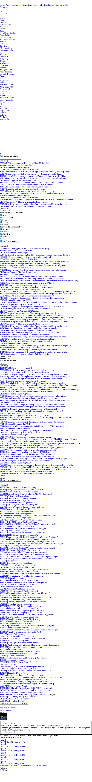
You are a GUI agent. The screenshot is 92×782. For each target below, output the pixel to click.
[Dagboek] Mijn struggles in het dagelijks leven (22, 647)
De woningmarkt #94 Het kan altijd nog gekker (21, 576)
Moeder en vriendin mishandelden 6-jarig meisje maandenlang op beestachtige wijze (35, 345)
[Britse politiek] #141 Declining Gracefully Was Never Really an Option (31, 537)
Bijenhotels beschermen (12, 656)
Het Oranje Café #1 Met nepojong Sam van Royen (22, 507)
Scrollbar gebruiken (10, 156)
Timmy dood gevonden (12, 660)
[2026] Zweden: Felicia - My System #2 (19, 535)
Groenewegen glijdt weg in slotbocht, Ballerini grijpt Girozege (26, 354)
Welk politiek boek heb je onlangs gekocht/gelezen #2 (23, 682)
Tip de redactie (5, 119)
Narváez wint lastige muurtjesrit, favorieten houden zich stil (25, 257)
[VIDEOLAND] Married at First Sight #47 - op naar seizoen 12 (27, 524)
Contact (3, 113)
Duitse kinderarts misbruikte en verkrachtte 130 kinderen (25, 335)
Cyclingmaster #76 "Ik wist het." (16, 623)
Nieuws (30, 5)
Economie (4, 27)
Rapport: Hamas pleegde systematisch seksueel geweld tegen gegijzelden (31, 448)
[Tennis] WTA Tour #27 (13, 673)
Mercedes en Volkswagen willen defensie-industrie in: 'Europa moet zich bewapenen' (36, 294)
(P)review (6, 234)
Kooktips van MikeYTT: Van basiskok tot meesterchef (24, 552)
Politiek (3, 29)
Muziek (3, 42)
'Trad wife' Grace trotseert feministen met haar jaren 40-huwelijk (28, 185)
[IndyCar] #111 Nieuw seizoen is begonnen (20, 643)
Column (5, 232)
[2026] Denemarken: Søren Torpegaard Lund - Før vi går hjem (27, 694)
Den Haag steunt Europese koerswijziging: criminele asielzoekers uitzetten (32, 193)
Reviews (44, 5)
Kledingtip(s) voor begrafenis (14, 641)
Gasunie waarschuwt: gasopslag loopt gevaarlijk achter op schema (28, 398)
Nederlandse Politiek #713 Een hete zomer (20, 550)
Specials (59, 5)
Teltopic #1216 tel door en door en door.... (19, 492)
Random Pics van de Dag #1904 (15, 195)
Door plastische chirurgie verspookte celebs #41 (22, 610)
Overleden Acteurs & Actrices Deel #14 (19, 591)
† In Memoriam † (8, 732)
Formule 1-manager (7, 74)
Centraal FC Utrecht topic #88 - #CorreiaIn (19, 585)
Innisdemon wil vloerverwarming (16, 587)
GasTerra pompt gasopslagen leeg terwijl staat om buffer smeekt (28, 450)
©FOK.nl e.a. (5, 770)
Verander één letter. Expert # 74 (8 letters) (19, 628)
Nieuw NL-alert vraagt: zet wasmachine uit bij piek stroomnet (27, 191)
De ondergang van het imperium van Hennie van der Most (25, 309)
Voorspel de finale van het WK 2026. (17, 526)
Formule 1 (4, 57)
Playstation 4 (5, 80)
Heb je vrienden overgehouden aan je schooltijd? (22, 692)
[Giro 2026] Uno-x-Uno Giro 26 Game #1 (20, 522)
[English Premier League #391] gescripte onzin (21, 600)
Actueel (3, 20)
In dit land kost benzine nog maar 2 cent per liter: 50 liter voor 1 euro (29, 332)
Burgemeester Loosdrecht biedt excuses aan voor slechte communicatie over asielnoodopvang (39, 281)
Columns (37, 5)
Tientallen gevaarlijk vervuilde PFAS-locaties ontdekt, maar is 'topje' (29, 630)
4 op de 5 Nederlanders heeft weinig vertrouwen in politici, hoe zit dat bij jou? (33, 469)
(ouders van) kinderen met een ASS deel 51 (20, 651)
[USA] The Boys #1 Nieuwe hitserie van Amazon (22, 638)
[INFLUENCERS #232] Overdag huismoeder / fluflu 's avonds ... (29, 548)
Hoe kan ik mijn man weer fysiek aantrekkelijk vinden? (25, 593)
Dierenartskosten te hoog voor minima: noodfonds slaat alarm (27, 339)
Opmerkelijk (5, 35)
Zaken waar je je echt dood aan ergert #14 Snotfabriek (24, 569)
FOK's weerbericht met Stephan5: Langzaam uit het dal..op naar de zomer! (31, 279)
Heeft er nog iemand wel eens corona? (18, 565)
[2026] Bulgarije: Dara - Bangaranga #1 (18, 505)
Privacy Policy (25, 766)
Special (5, 236)
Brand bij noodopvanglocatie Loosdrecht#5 (20, 617)
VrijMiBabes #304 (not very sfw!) (16, 165)
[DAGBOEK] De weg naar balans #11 (18, 697)
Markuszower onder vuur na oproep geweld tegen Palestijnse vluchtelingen (32, 315)
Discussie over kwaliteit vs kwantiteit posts (19, 572)
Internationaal (5, 24)
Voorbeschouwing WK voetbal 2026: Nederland (21, 348)
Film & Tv (6, 222)
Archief (65, 5)
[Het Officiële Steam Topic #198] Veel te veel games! (24, 554)
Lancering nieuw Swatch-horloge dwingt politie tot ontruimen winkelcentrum (33, 178)
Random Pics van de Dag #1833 (15, 435)
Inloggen (3, 7)
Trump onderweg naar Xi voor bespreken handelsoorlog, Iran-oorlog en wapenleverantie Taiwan (40, 443)
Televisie (3, 46)
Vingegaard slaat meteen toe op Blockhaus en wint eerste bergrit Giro (29, 313)
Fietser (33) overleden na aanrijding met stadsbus (22, 666)
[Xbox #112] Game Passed (13, 686)
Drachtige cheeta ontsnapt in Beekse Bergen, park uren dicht (26, 446)
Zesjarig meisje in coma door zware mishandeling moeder (26, 559)
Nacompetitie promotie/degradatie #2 (17, 503)
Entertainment (5, 37)
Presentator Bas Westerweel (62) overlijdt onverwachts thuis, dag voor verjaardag (34, 172)
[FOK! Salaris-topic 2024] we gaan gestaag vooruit (23, 658)
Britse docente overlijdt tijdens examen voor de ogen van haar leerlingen (31, 174)
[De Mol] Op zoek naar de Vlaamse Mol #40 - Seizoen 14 (26, 494)
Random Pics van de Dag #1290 (15, 428)
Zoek (14, 5)
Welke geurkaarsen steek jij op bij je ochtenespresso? (23, 582)
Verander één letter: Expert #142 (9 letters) (20, 621)
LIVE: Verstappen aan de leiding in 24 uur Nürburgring (24, 163)
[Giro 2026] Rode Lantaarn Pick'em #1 (18, 498)
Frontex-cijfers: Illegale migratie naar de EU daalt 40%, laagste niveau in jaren (33, 322)
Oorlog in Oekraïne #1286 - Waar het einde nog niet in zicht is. (27, 539)
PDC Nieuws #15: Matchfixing (14, 496)
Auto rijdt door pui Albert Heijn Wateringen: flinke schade (25, 454)
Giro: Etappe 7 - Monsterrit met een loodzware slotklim (24, 202)
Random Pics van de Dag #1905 (15, 167)
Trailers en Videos (7, 98)
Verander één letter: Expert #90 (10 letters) (20, 619)
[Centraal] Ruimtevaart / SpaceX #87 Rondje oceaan (24, 602)
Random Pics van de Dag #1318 (15, 424)
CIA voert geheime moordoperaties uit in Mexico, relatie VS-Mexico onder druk (34, 307)
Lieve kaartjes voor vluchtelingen (16, 563)
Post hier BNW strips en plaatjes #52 (17, 567)
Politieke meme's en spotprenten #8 (17, 513)
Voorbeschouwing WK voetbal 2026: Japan (19, 198)
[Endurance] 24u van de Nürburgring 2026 (20, 487)
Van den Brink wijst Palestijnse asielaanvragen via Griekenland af (28, 350)
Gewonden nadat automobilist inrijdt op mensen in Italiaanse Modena (30, 574)
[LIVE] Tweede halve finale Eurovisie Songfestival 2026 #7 (26, 671)
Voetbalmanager (6, 72)
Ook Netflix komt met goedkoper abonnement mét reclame (26, 206)
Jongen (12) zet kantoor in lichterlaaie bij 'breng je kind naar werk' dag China (33, 176)
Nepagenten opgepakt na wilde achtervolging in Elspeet (24, 187)
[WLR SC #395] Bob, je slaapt (15, 546)
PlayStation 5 (5, 89)
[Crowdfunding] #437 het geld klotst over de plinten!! (24, 679)
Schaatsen (4, 65)
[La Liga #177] (9, 561)
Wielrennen (4, 63)
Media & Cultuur (6, 48)
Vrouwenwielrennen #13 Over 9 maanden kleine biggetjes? (26, 615)
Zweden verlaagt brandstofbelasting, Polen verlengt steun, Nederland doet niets (33, 204)
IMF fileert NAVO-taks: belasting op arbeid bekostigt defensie (27, 474)
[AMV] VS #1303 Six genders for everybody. (20, 606)
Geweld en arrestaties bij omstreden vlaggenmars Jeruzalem (26, 341)
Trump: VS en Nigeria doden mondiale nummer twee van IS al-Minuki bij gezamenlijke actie (38, 291)
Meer (2, 104)
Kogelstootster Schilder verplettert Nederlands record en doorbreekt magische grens (35, 255)
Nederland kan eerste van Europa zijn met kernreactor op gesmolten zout (31, 677)
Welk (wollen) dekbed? (12, 701)
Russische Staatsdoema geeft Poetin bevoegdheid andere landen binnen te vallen (34, 352)
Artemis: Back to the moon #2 (15, 699)
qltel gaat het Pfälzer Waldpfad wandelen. (19, 608)
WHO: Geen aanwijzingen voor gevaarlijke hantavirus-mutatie (27, 287)
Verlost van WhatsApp (11, 634)
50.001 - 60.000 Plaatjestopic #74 (16, 511)
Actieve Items (21, 5)
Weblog (8, 5)
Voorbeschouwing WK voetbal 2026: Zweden (20, 170)
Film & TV (4, 91)
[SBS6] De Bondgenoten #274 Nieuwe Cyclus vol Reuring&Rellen (29, 516)
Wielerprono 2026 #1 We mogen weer (18, 669)
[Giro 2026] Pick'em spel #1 (14, 500)
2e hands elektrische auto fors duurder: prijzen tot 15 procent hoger (29, 556)
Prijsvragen (4, 111)
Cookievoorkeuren (39, 766)
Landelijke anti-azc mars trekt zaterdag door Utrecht (23, 189)
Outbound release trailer (12, 274)
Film (2, 44)
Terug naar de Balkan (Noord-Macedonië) (19, 509)
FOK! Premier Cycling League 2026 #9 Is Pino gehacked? (26, 688)
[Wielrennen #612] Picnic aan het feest (17, 589)
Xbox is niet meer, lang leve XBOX (17, 268)
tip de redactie (5, 710)
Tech (2, 31)
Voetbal (3, 55)
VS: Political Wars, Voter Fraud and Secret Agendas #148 (25, 690)
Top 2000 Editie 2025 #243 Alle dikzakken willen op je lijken (27, 625)
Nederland (4, 22)
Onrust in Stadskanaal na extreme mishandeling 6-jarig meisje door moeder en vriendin (36, 200)
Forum (2, 5)
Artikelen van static (7, 708)
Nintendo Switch (6, 85)
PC (1, 78)
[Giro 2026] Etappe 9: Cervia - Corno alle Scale (21, 520)
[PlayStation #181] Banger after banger (18, 654)
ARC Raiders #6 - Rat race (14, 595)
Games (2, 76)
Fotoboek (3, 108)
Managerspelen (6, 70)
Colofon (3, 115)
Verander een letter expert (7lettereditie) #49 (20, 632)
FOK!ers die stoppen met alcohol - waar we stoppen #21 (25, 528)
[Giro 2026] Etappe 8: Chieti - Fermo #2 (18, 662)
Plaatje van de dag (10, 649)
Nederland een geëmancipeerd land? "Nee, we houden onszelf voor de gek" (32, 544)
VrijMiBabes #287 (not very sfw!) (16, 413)
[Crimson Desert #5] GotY (14, 531)
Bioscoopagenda (6, 50)
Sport (2, 52)
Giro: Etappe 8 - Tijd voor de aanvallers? (18, 180)
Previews (51, 5)
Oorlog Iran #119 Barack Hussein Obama (19, 580)
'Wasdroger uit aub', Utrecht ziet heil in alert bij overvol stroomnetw (29, 645)
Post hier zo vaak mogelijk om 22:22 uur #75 (21, 613)
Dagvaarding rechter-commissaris (16, 604)
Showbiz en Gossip (7, 33)
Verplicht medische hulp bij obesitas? (17, 636)
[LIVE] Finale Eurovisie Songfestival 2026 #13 (21, 490)
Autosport (4, 59)
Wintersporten (5, 67)
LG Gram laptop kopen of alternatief (17, 578)
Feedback (3, 117)
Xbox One (4, 83)
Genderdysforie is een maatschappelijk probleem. (22, 533)
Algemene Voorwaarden (9, 766)
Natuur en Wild (8, 664)
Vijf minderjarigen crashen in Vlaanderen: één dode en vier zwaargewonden (32, 182)
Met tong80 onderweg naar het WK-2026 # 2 (20, 304)
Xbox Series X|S (6, 87)
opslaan (4, 161)
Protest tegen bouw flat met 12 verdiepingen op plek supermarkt (27, 541)
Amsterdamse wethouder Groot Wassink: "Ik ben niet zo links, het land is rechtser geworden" (39, 302)
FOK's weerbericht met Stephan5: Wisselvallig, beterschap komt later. (29, 328)
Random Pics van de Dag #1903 (15, 343)
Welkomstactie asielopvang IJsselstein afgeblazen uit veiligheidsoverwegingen (33, 337)
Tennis (2, 61)
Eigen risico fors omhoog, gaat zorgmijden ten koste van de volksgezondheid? (33, 320)
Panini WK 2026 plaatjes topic (15, 518)
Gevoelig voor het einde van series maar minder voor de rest (26, 597)
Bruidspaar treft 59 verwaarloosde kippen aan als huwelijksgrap (27, 684)
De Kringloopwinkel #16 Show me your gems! (21, 675)
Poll (4, 239)
